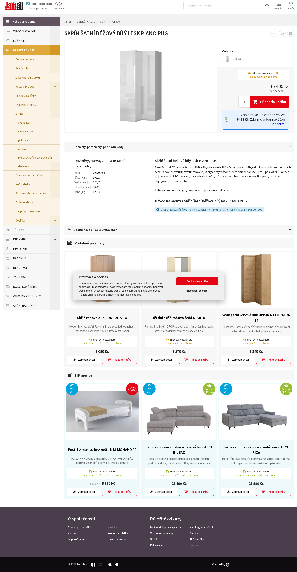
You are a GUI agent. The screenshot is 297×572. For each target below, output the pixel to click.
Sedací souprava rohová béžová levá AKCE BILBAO (179, 450)
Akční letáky (197, 539)
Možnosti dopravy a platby (165, 527)
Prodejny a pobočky (79, 527)
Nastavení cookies (197, 290)
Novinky (112, 527)
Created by (220, 564)
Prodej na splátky (118, 533)
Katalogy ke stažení (201, 527)
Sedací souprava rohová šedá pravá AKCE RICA (256, 450)
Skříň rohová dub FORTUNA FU (102, 318)
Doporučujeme (76, 539)
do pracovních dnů (102, 344)
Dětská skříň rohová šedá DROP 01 (179, 318)
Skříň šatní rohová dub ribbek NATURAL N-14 (256, 318)
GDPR (153, 539)
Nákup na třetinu (117, 539)
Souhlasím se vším (197, 281)
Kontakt (72, 533)
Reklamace (156, 545)
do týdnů (179, 344)
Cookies (194, 545)
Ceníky (194, 533)
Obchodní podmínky (161, 533)
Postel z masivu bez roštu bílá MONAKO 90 (102, 449)
